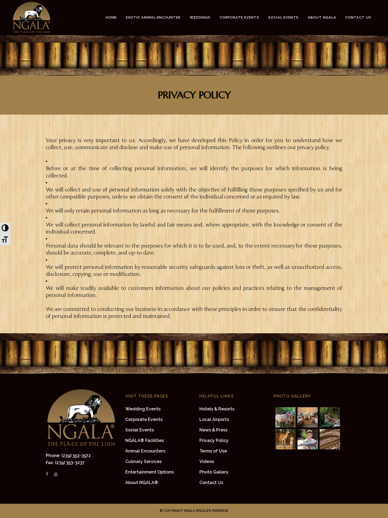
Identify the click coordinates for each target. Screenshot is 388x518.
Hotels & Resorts (216, 408)
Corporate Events (143, 419)
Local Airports (214, 419)
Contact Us (211, 482)
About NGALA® (141, 482)
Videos (206, 461)
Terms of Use (213, 451)
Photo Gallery (213, 472)
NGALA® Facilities (144, 440)
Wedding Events (143, 408)
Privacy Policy (213, 440)
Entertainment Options (149, 472)
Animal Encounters (145, 451)
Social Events (139, 430)
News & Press (213, 430)
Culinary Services (143, 461)
